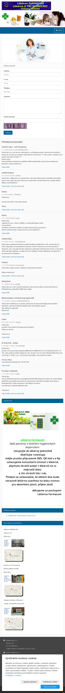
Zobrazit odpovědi (17, 186)
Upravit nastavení (31, 682)
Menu (59, 30)
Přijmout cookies (50, 687)
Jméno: (6, 71)
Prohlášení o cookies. (13, 675)
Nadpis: (7, 88)
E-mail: (6, 79)
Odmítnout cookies (51, 682)
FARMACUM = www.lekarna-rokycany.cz (22, 516)
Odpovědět (6, 167)
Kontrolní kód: (9, 117)
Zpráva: (7, 96)
